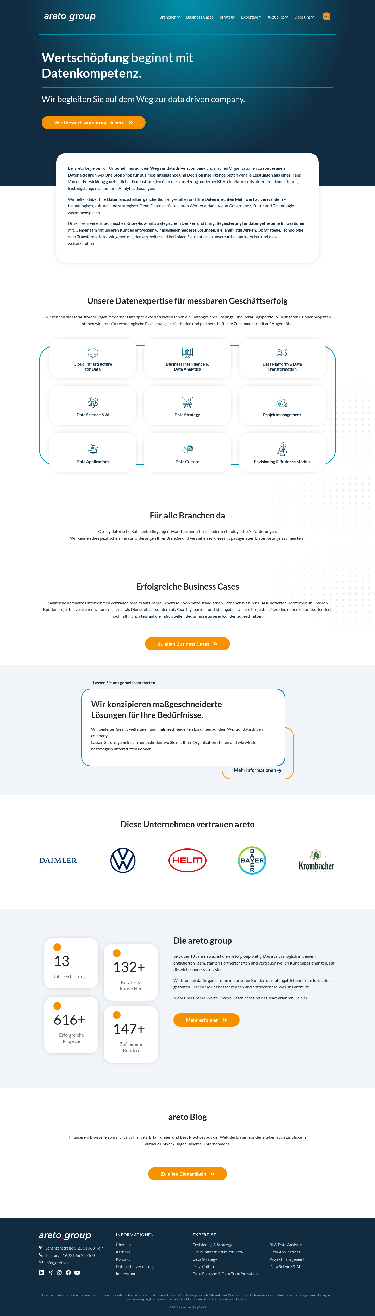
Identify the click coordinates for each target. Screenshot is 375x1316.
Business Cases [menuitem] (200, 16)
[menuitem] (170, 17)
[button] (45, 862)
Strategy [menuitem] (227, 16)
